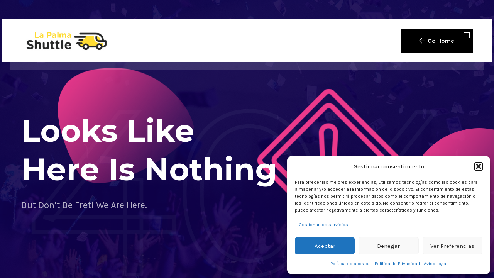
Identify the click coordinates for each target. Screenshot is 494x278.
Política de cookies (350, 263)
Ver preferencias (452, 245)
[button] (478, 166)
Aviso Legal (435, 263)
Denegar (388, 245)
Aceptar (325, 245)
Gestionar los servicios (323, 224)
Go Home (436, 40)
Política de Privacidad (397, 263)
